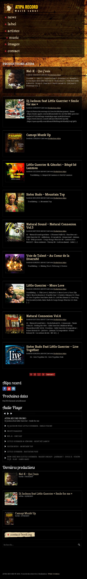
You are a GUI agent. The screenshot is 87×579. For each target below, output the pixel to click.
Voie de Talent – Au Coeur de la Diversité (47, 257)
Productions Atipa (54, 75)
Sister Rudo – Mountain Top (45, 194)
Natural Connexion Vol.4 (43, 316)
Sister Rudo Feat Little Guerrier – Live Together (52, 348)
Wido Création (53, 574)
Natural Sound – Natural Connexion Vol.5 (51, 225)
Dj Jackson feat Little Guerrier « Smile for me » (52, 102)
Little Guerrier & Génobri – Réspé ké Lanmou (51, 166)
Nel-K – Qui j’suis (38, 71)
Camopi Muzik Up (38, 135)
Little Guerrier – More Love (45, 285)
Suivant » (50, 374)
